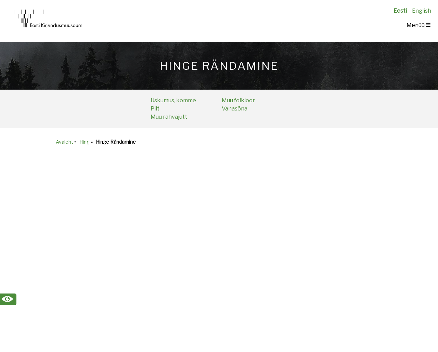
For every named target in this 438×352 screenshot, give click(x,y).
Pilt (155, 108)
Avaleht (64, 142)
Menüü (418, 25)
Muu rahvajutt (169, 117)
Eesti (400, 11)
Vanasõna (234, 108)
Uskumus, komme (173, 100)
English (421, 11)
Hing (84, 142)
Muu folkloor (238, 100)
